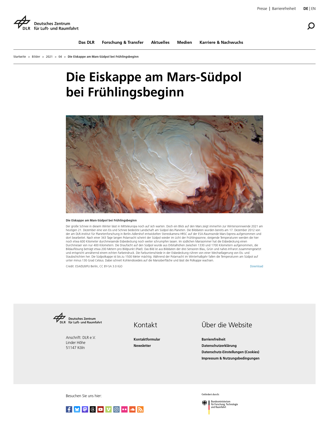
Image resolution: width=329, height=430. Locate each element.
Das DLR (86, 42)
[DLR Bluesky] (77, 411)
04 (60, 56)
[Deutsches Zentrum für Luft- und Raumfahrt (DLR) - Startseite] (47, 25)
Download (256, 266)
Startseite (19, 56)
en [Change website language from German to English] (313, 8)
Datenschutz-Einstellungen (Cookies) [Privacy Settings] (230, 352)
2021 (49, 56)
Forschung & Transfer (123, 42)
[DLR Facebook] (69, 411)
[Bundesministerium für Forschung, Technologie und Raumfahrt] (222, 418)
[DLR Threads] (93, 411)
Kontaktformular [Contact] (147, 339)
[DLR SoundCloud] (132, 411)
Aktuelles (160, 42)
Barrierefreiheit (284, 8)
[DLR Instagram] (116, 411)
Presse (262, 8)
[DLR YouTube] (100, 411)
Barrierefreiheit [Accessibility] (213, 339)
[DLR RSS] (140, 411)
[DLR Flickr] (124, 411)
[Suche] (311, 26)
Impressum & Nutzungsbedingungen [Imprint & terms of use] (231, 358)
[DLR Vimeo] (108, 411)
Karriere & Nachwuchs (221, 42)
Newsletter (142, 345)
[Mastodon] (85, 411)
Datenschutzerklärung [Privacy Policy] (219, 345)
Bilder (36, 56)
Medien (184, 42)
